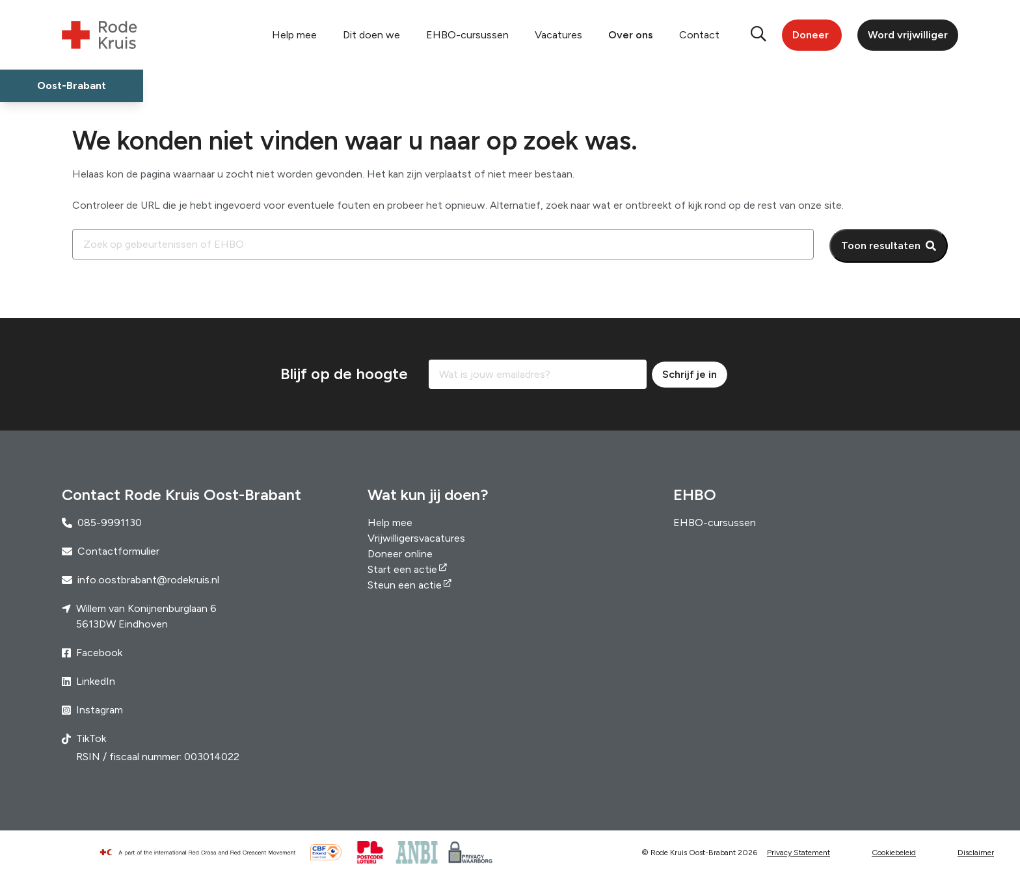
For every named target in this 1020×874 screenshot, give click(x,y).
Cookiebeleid (894, 852)
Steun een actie (405, 585)
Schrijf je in (689, 374)
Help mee (294, 35)
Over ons (630, 35)
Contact (699, 35)
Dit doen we (371, 35)
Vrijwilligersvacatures (416, 538)
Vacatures (558, 35)
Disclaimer (976, 852)
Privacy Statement (798, 852)
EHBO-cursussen (467, 35)
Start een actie (402, 569)
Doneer (810, 35)
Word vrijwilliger (908, 35)
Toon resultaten (880, 245)
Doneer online (400, 554)
